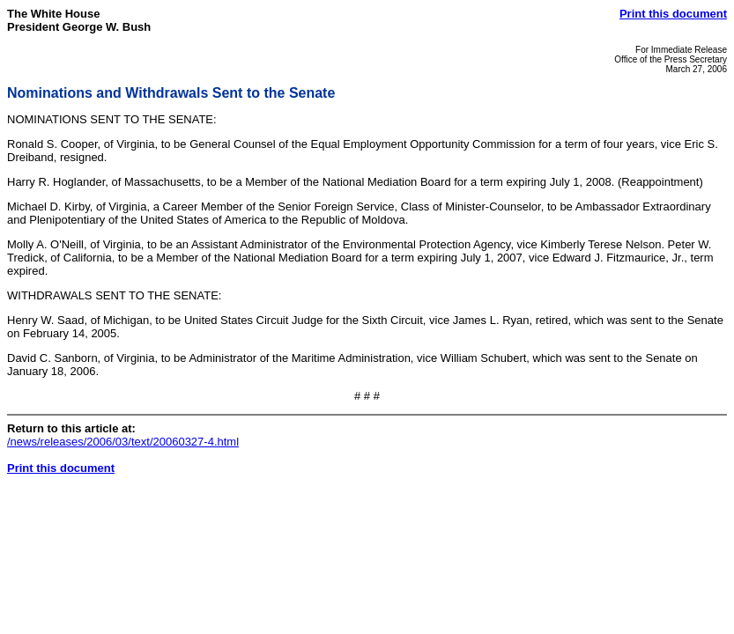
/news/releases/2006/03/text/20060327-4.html (123, 441)
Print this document (673, 13)
